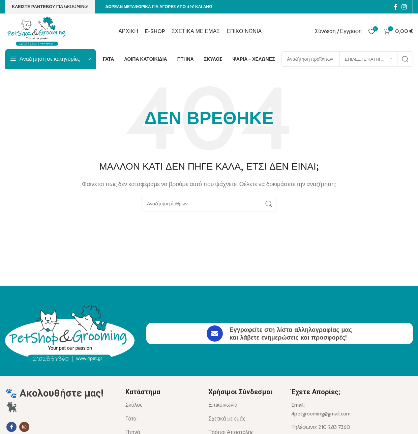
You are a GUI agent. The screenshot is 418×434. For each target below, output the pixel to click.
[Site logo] (37, 30)
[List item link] (161, 405)
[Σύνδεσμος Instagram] (404, 7)
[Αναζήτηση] (209, 203)
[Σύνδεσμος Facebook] (395, 7)
